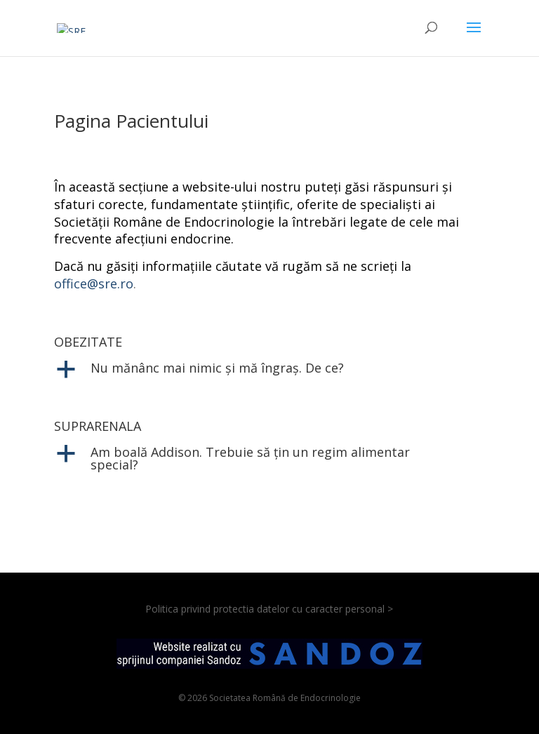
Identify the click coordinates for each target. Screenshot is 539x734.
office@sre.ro (93, 283)
